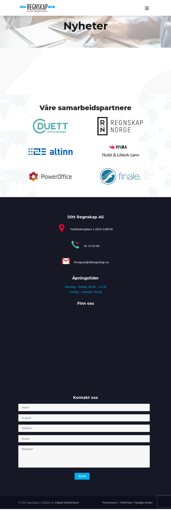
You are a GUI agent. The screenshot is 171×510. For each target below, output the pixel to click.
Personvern (109, 502)
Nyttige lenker (143, 502)
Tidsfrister (126, 502)
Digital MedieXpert (67, 502)
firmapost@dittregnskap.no (91, 262)
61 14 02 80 (91, 246)
